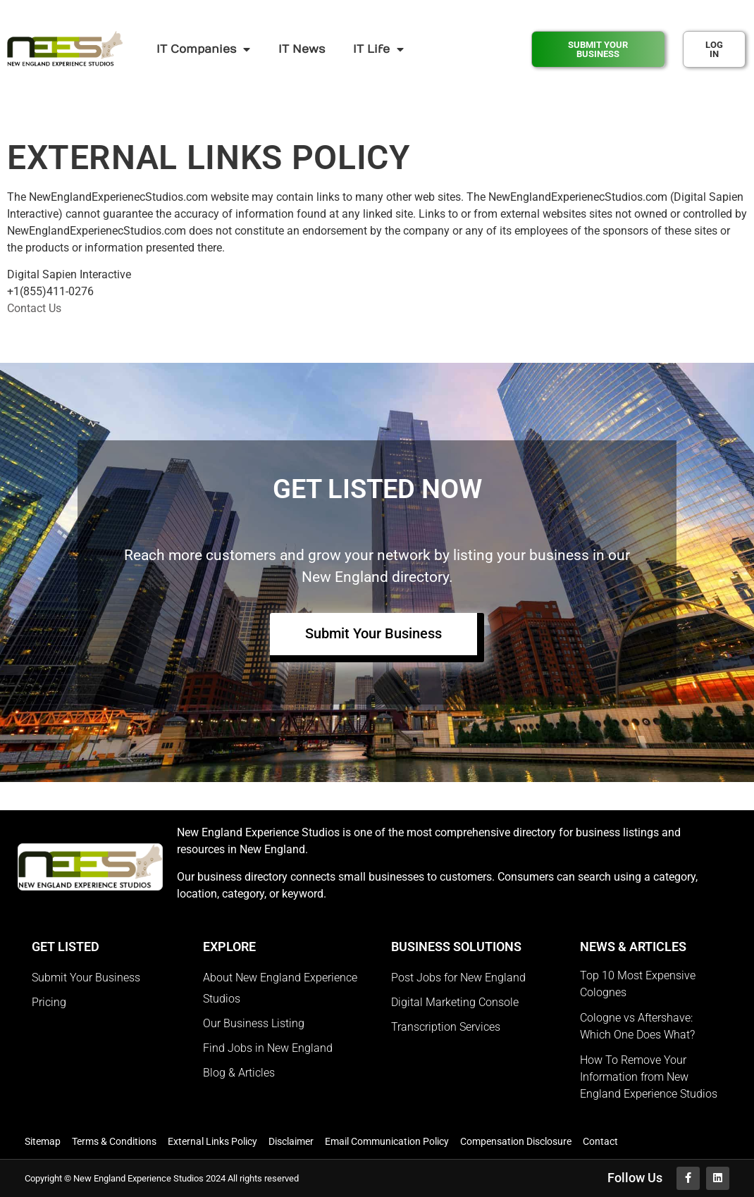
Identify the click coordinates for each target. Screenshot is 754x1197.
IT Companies (203, 49)
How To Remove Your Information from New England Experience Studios (648, 1076)
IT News (301, 49)
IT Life (378, 49)
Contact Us (34, 308)
